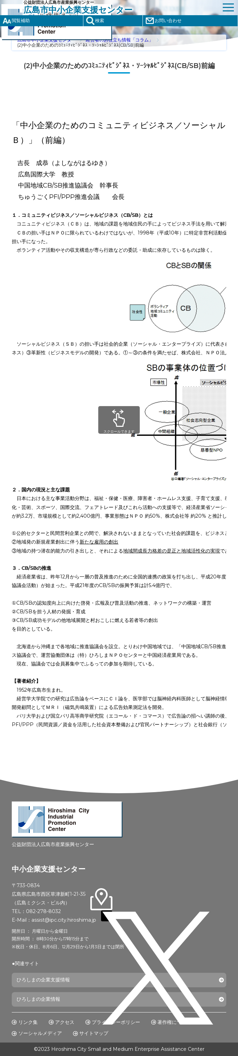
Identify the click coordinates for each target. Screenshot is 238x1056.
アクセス (64, 1022)
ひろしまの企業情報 (38, 999)
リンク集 (28, 1022)
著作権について (174, 1022)
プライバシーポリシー (116, 1022)
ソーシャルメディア (40, 1033)
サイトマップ (93, 1033)
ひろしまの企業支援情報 (43, 980)
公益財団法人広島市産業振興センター (121, 7)
